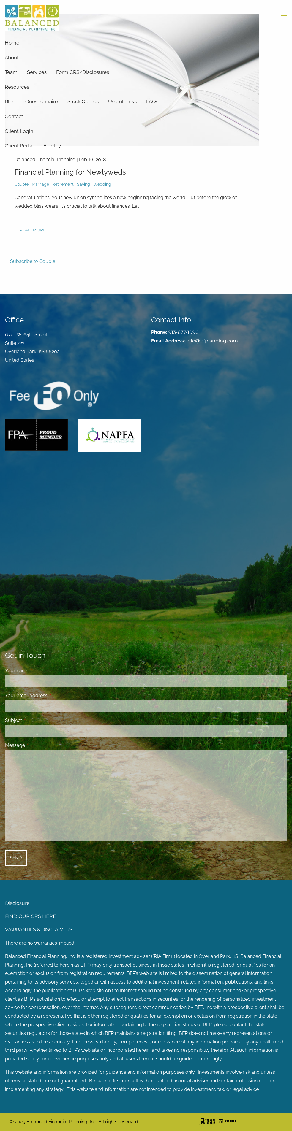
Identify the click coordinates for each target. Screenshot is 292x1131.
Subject (36, 720)
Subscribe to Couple (32, 261)
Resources (17, 87)
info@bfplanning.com (212, 341)
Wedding (102, 184)
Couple (22, 184)
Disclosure (17, 903)
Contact (14, 116)
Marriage (40, 184)
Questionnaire (41, 101)
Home (12, 43)
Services (37, 72)
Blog (10, 101)
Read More (32, 230)
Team (11, 72)
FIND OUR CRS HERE (30, 916)
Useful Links (122, 101)
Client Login (19, 131)
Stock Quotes (83, 101)
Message (38, 745)
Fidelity (52, 146)
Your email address (49, 695)
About (12, 58)
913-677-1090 (183, 332)
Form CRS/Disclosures (82, 72)
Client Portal (19, 146)
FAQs (152, 101)
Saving (83, 184)
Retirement (63, 184)
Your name (40, 670)
